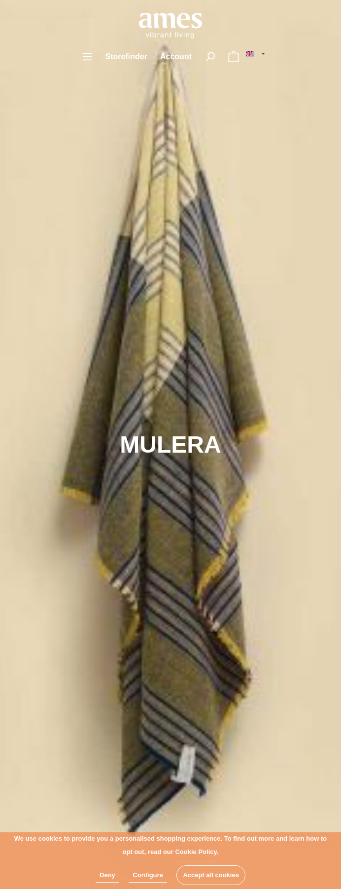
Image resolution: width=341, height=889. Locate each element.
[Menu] (87, 57)
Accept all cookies (211, 875)
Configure (148, 875)
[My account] (176, 57)
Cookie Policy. (196, 851)
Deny (107, 875)
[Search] (210, 57)
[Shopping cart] (233, 57)
